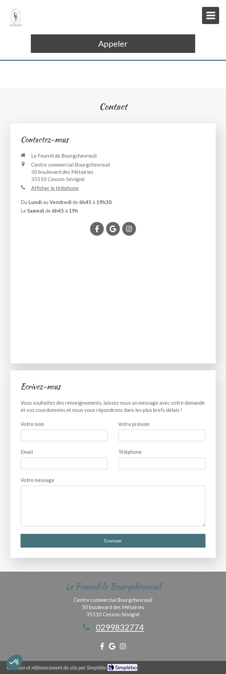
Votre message (37, 480)
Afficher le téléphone (55, 188)
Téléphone (130, 452)
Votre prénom (133, 424)
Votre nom (32, 424)
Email (27, 452)
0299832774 (120, 627)
